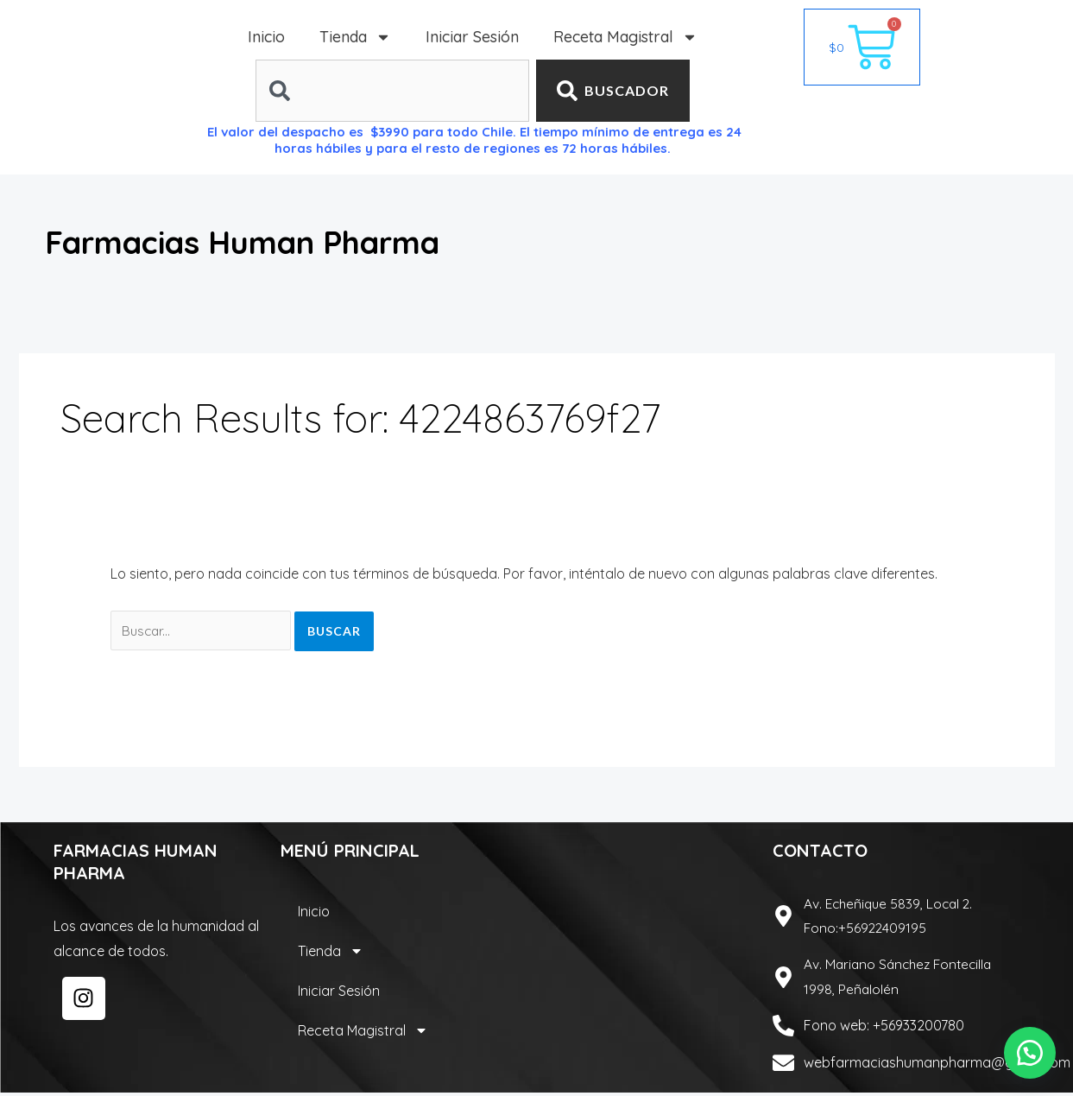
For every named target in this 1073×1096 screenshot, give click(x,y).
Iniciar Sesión (472, 37)
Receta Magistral (625, 37)
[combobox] (393, 91)
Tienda (355, 37)
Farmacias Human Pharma (280, 240)
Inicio (266, 37)
